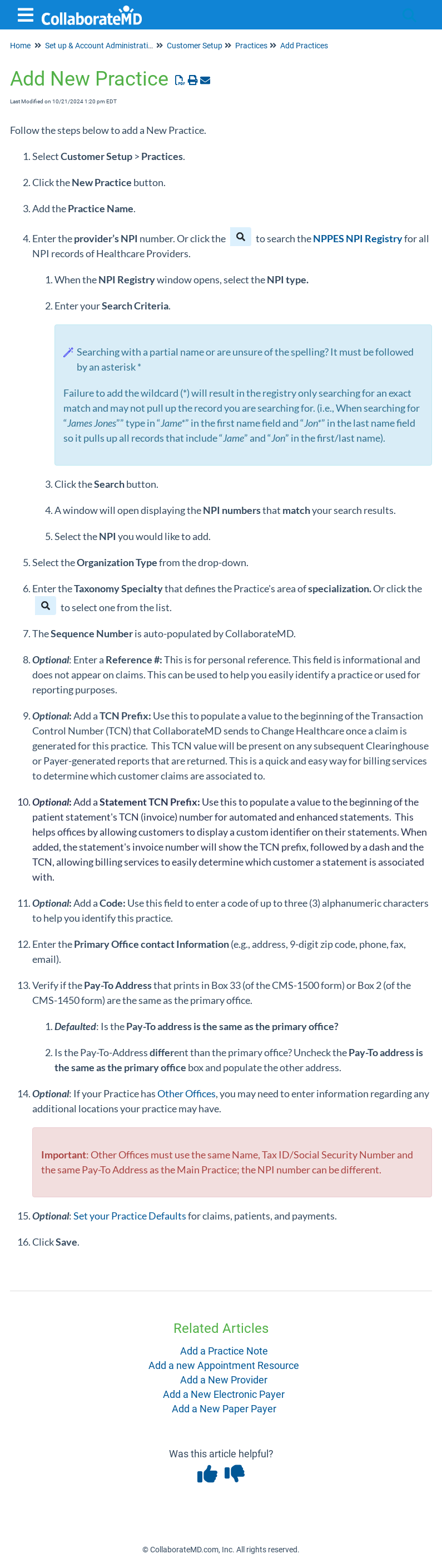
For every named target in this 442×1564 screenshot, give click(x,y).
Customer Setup (194, 45)
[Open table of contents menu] (28, 13)
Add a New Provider (223, 1380)
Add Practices (304, 45)
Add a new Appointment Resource (223, 1365)
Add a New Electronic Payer (224, 1394)
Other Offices (186, 1093)
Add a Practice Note (224, 1351)
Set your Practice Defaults (129, 1216)
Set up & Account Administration (101, 45)
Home (20, 45)
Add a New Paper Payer (224, 1409)
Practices (251, 45)
